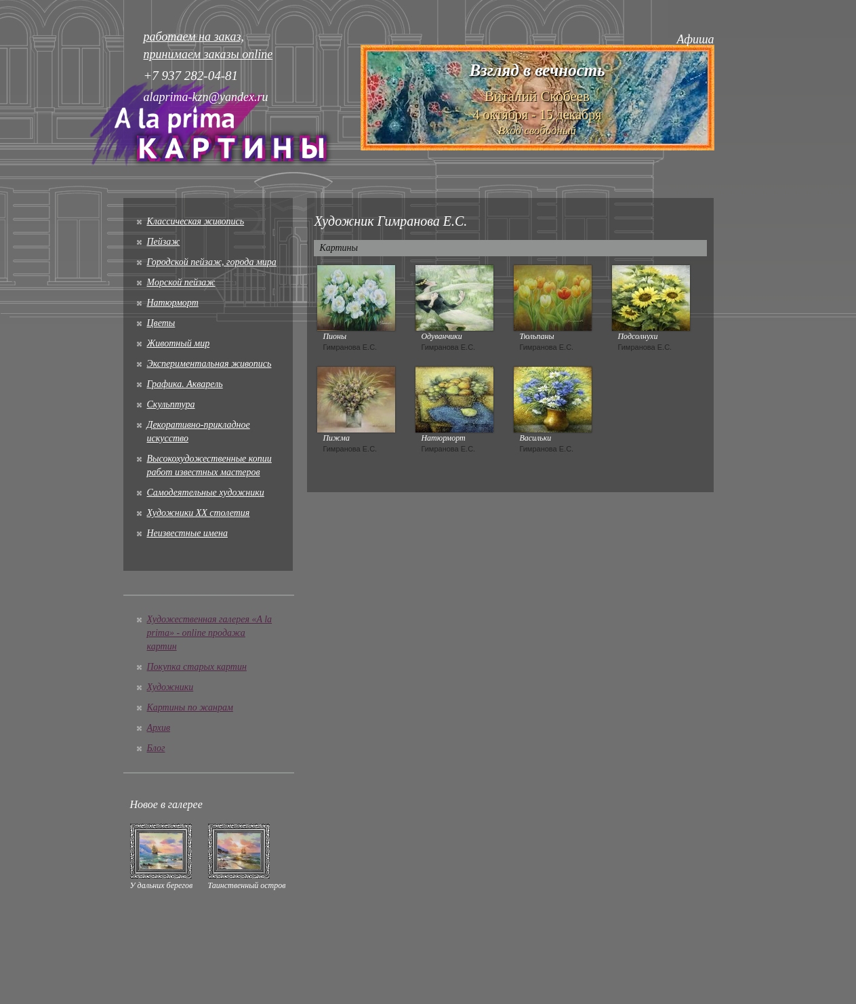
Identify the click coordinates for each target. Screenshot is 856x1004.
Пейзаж (163, 242)
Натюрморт (173, 303)
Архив (159, 728)
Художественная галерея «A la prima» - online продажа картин (209, 632)
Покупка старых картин (197, 667)
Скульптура (171, 404)
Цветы (161, 323)
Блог (156, 748)
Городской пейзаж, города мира (212, 262)
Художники (170, 687)
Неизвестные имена (187, 533)
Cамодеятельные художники (205, 492)
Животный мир (178, 343)
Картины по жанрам (190, 707)
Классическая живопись (196, 221)
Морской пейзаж (181, 282)
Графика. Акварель (185, 384)
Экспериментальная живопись (209, 364)
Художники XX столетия (198, 513)
